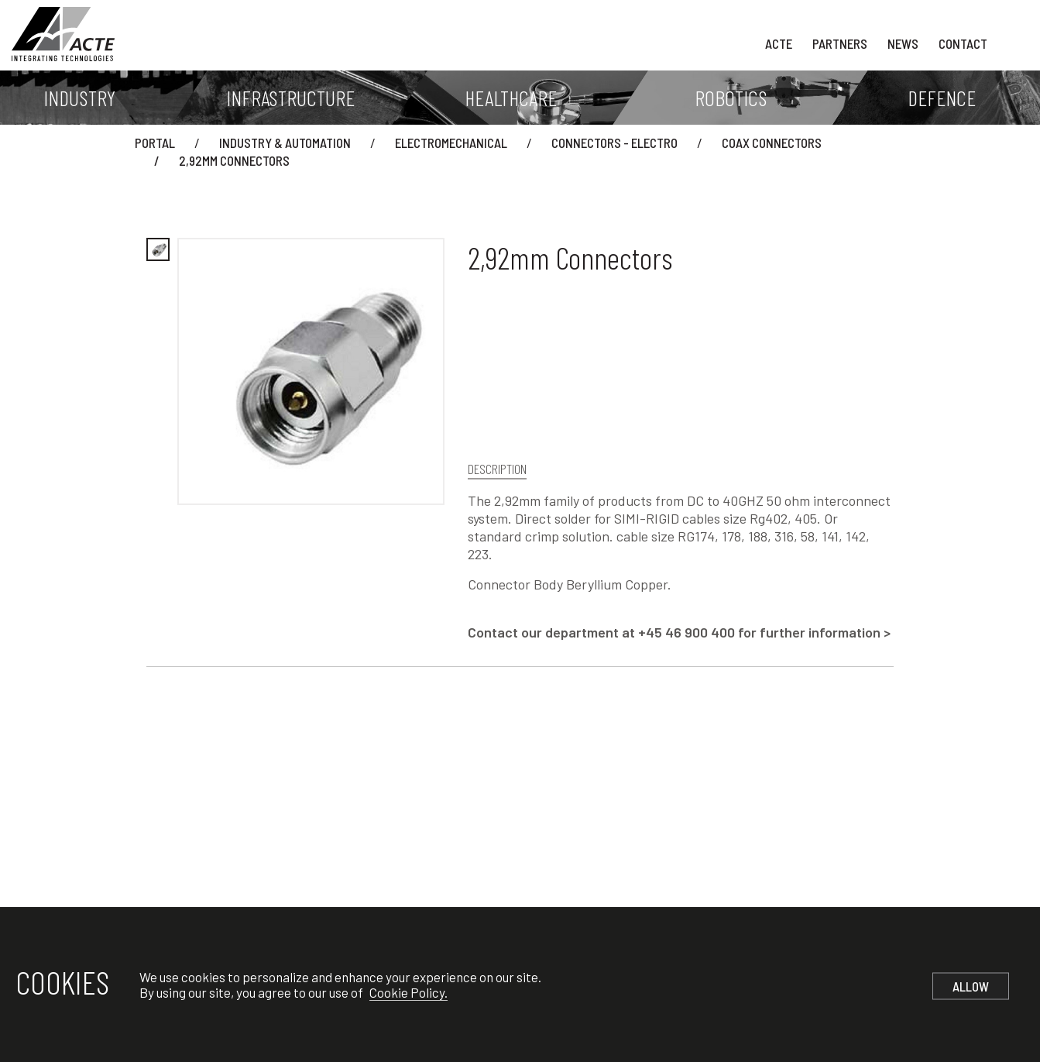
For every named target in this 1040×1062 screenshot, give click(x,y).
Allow (970, 986)
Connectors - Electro (614, 142)
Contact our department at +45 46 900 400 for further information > (679, 632)
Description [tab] (497, 468)
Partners (839, 43)
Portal (155, 142)
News (902, 43)
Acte (778, 43)
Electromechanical (451, 142)
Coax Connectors (772, 142)
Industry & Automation (285, 142)
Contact (963, 43)
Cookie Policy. (408, 992)
